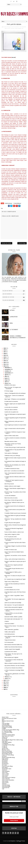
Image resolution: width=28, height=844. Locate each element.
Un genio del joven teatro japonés (12, 522)
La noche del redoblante (9, 495)
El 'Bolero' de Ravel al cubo (10, 549)
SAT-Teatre (4, 765)
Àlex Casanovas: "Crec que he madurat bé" (14, 605)
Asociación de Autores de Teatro (9, 718)
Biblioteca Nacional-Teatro (8, 721)
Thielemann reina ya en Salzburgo (12, 455)
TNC (22, 28)
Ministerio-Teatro (6, 749)
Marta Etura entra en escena (10, 497)
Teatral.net (4, 770)
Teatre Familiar (18, 28)
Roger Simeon (5, 758)
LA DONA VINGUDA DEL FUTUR (11, 589)
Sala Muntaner (5, 763)
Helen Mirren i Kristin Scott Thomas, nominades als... (12, 444)
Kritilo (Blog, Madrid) (6, 742)
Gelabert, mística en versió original (12, 486)
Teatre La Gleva (5, 773)
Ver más (15, 281)
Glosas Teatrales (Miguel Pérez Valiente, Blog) (12, 739)
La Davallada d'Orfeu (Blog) (8, 744)
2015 (5, 362)
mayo (6, 380)
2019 (5, 355)
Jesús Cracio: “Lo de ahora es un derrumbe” (14, 470)
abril (6, 381)
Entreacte (4, 733)
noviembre (8, 369)
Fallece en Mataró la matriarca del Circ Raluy (14, 663)
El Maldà (4, 728)
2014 (5, 364)
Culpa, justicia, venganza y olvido (12, 534)
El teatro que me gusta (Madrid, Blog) (10, 729)
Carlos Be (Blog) (5, 723)
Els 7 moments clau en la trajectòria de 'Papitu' (15, 579)
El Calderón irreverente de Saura (11, 468)
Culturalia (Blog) (5, 724)
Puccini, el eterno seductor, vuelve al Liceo (14, 532)
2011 (5, 682)
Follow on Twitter (14, 290)
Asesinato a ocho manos (10, 385)
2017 (5, 358)
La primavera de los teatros (10, 651)
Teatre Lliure (5, 776)
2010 (5, 684)
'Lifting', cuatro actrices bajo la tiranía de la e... (15, 559)
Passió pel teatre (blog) (7, 752)
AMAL (11, 323)
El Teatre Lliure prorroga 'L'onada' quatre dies (14, 447)
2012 (5, 680)
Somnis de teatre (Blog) (7, 766)
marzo (6, 383)
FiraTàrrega (4, 738)
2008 (5, 687)
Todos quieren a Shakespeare (11, 453)
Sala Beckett (4, 761)
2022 (5, 350)
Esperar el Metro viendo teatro (11, 435)
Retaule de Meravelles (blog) (8, 757)
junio (6, 378)
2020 (5, 353)
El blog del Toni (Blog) (7, 727)
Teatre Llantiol (5, 775)
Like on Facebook (14, 294)
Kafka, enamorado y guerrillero (11, 629)
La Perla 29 (4, 746)
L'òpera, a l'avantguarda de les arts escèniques (15, 393)
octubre (7, 371)
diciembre (7, 367)
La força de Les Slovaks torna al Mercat (13, 667)
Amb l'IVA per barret (9, 483)
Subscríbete (14, 820)
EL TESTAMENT (14, 329)
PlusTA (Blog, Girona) (7, 753)
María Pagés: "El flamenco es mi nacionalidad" (14, 399)
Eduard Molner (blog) (7, 726)
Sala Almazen (5, 760)
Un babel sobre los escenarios (11, 401)
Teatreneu (4, 783)
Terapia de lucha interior (10, 640)
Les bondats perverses (9, 634)
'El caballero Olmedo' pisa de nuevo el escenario (15, 513)
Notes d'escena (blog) (7, 751)
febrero (7, 676)
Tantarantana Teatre (6, 768)
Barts (3, 719)
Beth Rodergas (15, 26)
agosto (7, 374)
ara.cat (13, 57)
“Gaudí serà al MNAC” (9, 623)
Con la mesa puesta (8, 642)
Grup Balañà (5, 741)
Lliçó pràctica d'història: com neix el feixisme (14, 665)
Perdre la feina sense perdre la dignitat (13, 607)
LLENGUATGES (14, 316)
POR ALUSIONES (8, 587)
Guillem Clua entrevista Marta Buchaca (13, 647)
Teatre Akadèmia (5, 771)
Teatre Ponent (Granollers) (8, 780)
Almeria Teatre (5, 717)
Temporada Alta (5, 787)
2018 (5, 357)
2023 (5, 348)
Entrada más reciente (6, 243)
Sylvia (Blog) (5, 767)
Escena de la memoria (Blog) (8, 734)
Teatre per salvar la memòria (10, 409)
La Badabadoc (5, 743)
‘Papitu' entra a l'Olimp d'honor (11, 581)
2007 (5, 689)
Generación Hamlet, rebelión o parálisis (13, 616)
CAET (3, 722)
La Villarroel (4, 747)
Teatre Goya (4, 772)
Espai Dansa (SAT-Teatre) (7, 736)
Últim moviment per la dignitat (11, 657)
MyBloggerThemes (20, 841)
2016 (5, 360)
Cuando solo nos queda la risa (11, 412)
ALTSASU (12, 310)
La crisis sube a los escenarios (11, 407)
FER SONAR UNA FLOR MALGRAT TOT (13, 619)
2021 (5, 351)
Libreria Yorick (5, 748)
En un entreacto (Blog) (7, 732)
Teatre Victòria (5, 782)
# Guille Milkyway (17, 203)
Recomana (4, 756)
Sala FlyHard (5, 762)
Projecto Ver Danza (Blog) (8, 754)
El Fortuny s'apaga (8, 391)
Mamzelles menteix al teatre (10, 441)
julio (6, 376)
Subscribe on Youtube (14, 297)
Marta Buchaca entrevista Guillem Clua (13, 644)
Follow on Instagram (14, 300)
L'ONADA (6, 621)
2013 (5, 366)
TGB (3, 788)
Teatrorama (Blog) (6, 786)
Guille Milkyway (22, 26)
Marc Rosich (7, 28)
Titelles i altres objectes (9, 631)
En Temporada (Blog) (7, 731)
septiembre (8, 372)
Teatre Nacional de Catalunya (8, 777)
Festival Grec (5, 737)
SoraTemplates (11, 841)
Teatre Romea (5, 781)
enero (6, 678)
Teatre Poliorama (6, 778)
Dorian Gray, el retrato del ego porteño (13, 500)
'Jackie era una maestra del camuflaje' (12, 602)
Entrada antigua (22, 243)
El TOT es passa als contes (10, 536)
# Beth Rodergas (8, 203)
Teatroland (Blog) (6, 785)
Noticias (12, 28)
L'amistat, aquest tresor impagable (12, 649)
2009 (5, 685)
